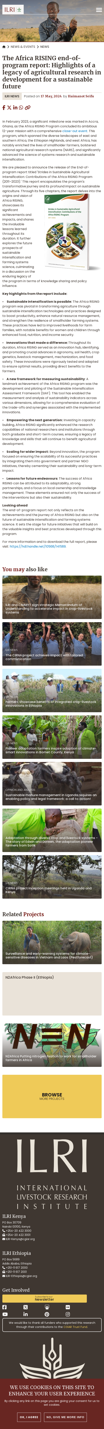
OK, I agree (29, 1417)
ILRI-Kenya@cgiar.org (18, 1239)
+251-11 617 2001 (14, 1272)
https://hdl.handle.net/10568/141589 (38, 546)
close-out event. (75, 131)
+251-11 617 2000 (15, 1268)
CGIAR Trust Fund (75, 1327)
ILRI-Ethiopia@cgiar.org (19, 1276)
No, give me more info (65, 1417)
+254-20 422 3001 (16, 1235)
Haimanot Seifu (81, 96)
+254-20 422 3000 (16, 1231)
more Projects (52, 1096)
